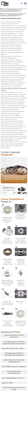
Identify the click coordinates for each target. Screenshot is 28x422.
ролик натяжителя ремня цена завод (14, 388)
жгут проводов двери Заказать (13, 378)
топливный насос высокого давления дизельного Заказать (14, 343)
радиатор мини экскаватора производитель (14, 361)
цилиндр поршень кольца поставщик (14, 336)
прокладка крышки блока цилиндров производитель (14, 354)
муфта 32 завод (7, 383)
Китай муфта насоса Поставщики (14, 366)
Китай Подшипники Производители (14, 372)
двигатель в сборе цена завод (12, 348)
